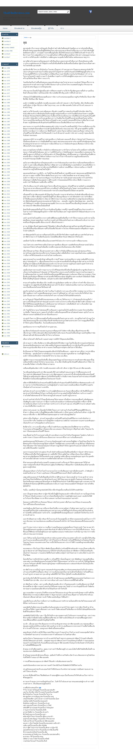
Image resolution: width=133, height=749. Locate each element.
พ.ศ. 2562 (7, 333)
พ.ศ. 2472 (7, 77)
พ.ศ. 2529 (7, 244)
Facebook (7, 346)
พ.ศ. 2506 (7, 172)
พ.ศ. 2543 (7, 288)
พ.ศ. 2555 (7, 326)
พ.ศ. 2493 (7, 131)
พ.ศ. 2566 (7, 336)
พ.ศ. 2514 (7, 197)
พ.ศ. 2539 (7, 276)
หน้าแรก (6, 354)
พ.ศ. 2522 (7, 222)
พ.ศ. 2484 (7, 115)
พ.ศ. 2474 (7, 84)
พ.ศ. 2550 (7, 310)
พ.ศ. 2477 (7, 93)
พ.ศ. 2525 (7, 232)
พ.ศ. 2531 (7, 251)
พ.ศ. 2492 (7, 128)
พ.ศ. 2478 (7, 96)
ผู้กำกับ (51, 28)
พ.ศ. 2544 (7, 292)
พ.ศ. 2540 (7, 279)
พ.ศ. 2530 (7, 247)
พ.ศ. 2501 (7, 156)
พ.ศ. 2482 (7, 109)
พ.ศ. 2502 (7, 159)
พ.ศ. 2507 (7, 175)
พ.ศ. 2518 (7, 210)
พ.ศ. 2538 (7, 273)
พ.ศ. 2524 (7, 229)
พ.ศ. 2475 (7, 87)
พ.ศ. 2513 (7, 194)
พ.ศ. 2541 (7, 282)
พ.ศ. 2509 (7, 181)
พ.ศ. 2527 (7, 238)
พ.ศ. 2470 (7, 71)
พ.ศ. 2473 (7, 80)
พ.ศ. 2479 (7, 99)
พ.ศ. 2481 (7, 106)
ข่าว (62, 28)
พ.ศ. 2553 (7, 320)
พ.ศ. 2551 (7, 314)
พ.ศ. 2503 (7, 162)
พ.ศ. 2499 (7, 150)
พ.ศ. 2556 (7, 329)
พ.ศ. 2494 (7, 134)
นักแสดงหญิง (36, 28)
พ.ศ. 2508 (7, 178)
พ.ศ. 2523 (7, 225)
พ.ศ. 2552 (7, 317)
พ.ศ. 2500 (7, 153)
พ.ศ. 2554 (7, 323)
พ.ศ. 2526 (7, 235)
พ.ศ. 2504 (7, 165)
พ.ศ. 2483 (7, 112)
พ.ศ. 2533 (7, 257)
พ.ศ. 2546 (7, 298)
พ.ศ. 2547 (7, 301)
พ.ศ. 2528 (7, 241)
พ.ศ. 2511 (7, 188)
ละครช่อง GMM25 (9, 47)
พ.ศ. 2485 (7, 118)
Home (5, 28)
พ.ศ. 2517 (7, 206)
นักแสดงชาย (19, 28)
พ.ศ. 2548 (7, 304)
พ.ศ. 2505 (7, 169)
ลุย (25, 42)
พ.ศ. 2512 (7, 191)
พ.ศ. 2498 (7, 147)
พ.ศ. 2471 (7, 74)
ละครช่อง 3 (7, 38)
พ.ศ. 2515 (7, 200)
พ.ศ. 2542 (7, 285)
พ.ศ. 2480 (7, 102)
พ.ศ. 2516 (7, 203)
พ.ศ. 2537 (7, 270)
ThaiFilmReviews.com (16, 12)
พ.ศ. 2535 (7, 263)
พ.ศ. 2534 (7, 260)
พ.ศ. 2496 (7, 140)
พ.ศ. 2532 (7, 254)
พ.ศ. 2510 (7, 184)
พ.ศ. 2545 (7, 295)
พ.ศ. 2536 (7, 266)
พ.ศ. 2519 (7, 213)
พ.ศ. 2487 (7, 121)
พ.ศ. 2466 (7, 68)
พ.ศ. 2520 (7, 216)
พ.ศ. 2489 (7, 125)
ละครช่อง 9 (7, 44)
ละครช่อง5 (7, 54)
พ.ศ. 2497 (7, 143)
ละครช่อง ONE (8, 51)
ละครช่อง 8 (7, 41)
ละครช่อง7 (7, 57)
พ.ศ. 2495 (7, 137)
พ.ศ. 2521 (7, 219)
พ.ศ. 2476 (7, 90)
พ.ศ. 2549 (7, 307)
